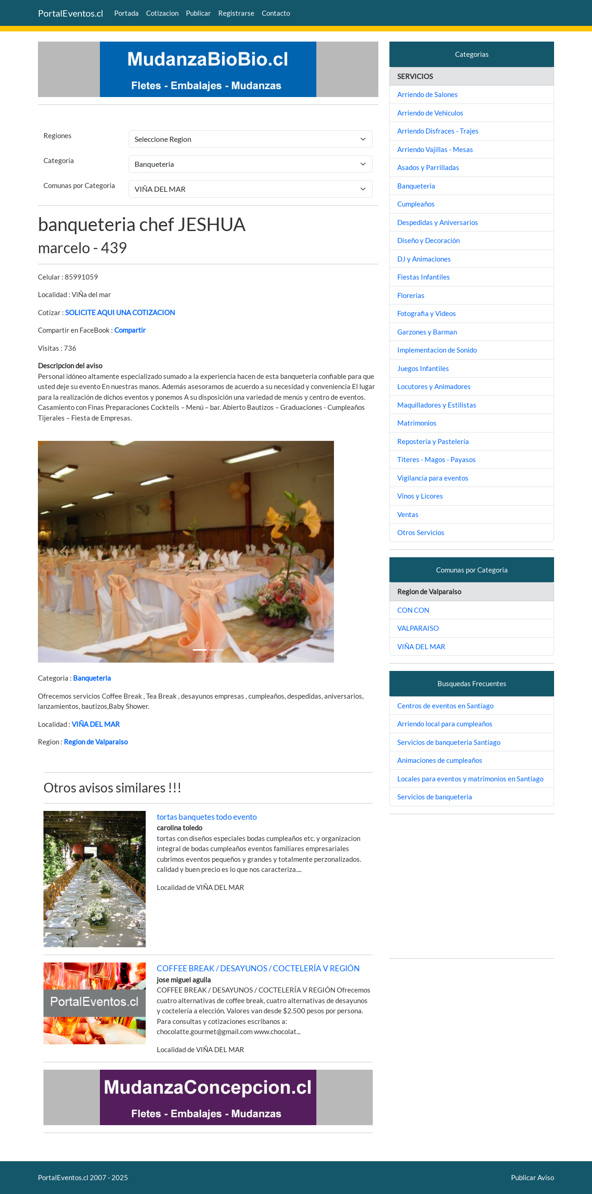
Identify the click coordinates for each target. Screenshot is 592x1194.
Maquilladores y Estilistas (436, 405)
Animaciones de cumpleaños (439, 760)
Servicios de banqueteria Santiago (448, 742)
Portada (126, 13)
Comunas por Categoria (79, 185)
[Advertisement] (471, 886)
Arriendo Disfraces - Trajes (438, 131)
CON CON (413, 610)
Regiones (57, 135)
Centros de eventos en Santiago (445, 705)
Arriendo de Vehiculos (430, 113)
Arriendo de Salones (427, 94)
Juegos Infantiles (423, 368)
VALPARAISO (418, 628)
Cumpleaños (416, 204)
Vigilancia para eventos (433, 478)
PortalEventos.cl (70, 12)
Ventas (408, 514)
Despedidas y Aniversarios (437, 222)
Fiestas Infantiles (423, 277)
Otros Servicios (420, 532)
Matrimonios (417, 423)
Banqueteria (92, 678)
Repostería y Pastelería (433, 441)
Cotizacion (162, 13)
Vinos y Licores (420, 496)
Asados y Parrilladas (428, 167)
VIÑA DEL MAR (96, 724)
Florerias (411, 295)
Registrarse (236, 13)
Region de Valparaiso (96, 741)
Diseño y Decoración (428, 240)
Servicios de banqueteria (434, 796)
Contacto (276, 13)
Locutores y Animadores (434, 386)
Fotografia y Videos (426, 313)
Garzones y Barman (427, 332)
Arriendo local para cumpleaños (445, 723)
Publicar (198, 13)
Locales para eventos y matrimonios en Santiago (470, 778)
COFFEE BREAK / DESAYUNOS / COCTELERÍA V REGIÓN (258, 968)
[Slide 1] (200, 650)
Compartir (130, 330)
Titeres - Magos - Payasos (436, 459)
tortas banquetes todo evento (207, 817)
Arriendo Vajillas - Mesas (435, 149)
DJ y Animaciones (424, 259)
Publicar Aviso (532, 1177)
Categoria (58, 160)
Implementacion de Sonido (437, 350)
